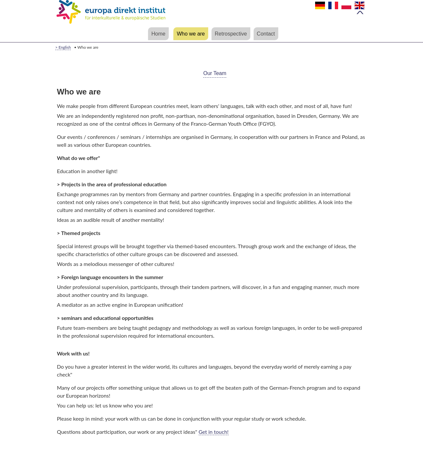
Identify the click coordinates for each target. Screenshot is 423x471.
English (361, 8)
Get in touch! (214, 432)
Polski (348, 8)
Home (158, 34)
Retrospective (231, 34)
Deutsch (321, 8)
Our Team (214, 73)
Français (334, 8)
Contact (266, 34)
